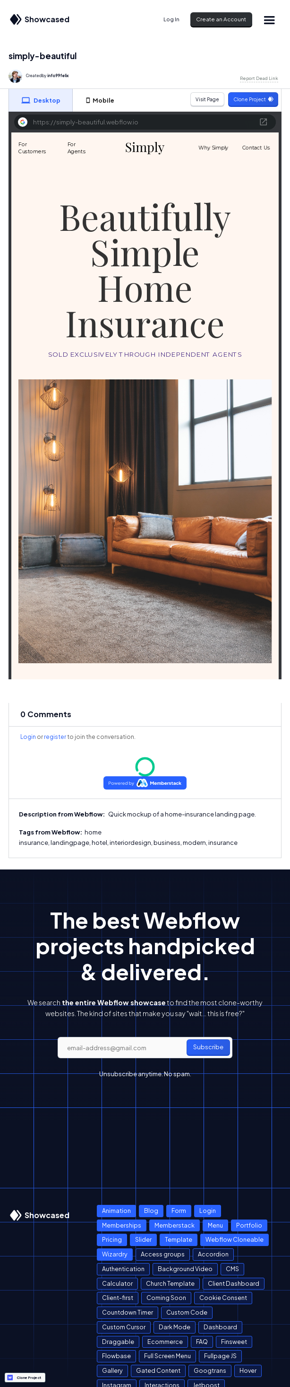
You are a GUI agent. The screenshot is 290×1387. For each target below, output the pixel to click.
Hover (247, 1370)
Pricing (112, 1239)
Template (178, 1239)
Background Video (185, 1269)
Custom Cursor (123, 1327)
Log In (171, 19)
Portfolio (249, 1225)
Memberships (121, 1225)
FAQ (202, 1341)
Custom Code (186, 1312)
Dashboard (220, 1327)
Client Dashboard (233, 1283)
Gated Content (158, 1370)
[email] (145, 1048)
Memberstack (174, 1225)
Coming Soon (166, 1297)
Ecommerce (165, 1341)
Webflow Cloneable (234, 1239)
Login (28, 736)
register (55, 736)
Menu (215, 1225)
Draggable (118, 1341)
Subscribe (208, 1047)
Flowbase (116, 1356)
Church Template (170, 1283)
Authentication (123, 1269)
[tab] (41, 100)
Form (178, 1210)
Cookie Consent (223, 1297)
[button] (269, 20)
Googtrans (210, 1370)
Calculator (117, 1283)
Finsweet (234, 1341)
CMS (232, 1269)
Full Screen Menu (167, 1356)
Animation (116, 1210)
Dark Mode (174, 1327)
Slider (143, 1239)
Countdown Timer (127, 1312)
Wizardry (115, 1254)
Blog (151, 1210)
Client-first (117, 1297)
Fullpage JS (220, 1356)
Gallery (112, 1370)
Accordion (213, 1254)
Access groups (163, 1254)
